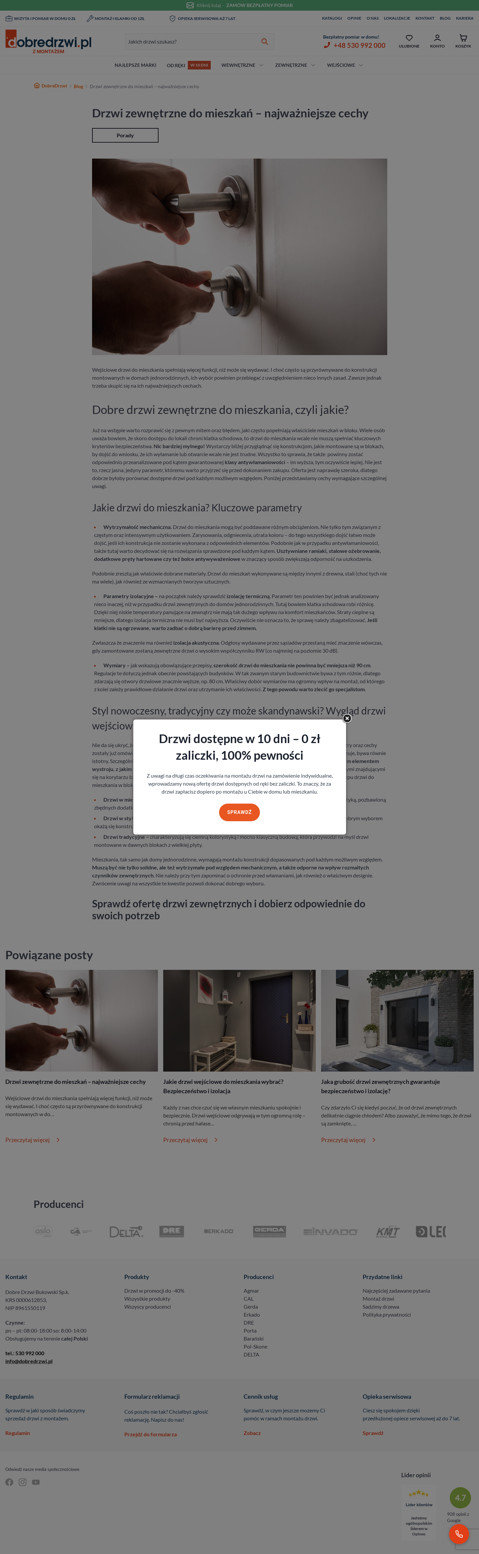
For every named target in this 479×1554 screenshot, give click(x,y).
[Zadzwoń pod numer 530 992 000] (459, 1534)
